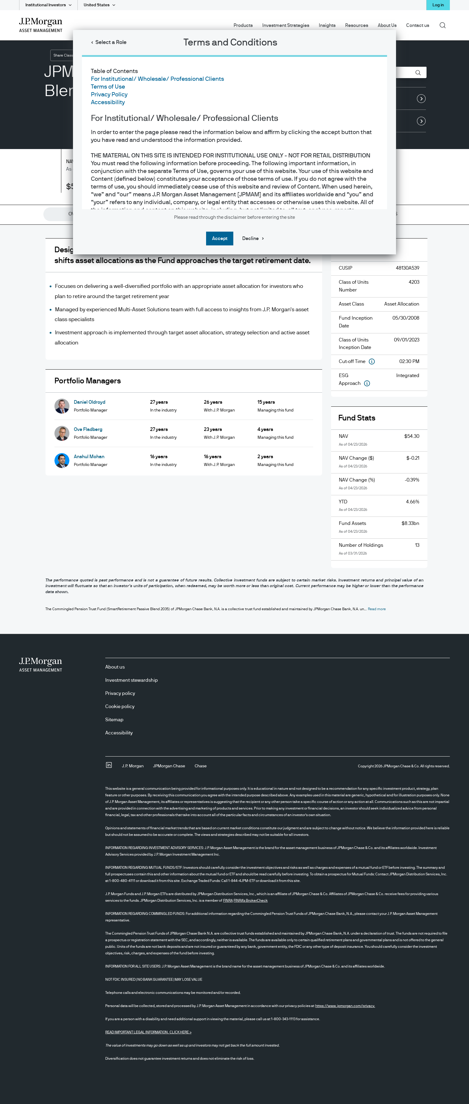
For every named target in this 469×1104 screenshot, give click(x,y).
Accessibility (108, 102)
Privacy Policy (109, 95)
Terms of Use (108, 87)
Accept (219, 238)
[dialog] (234, 552)
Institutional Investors (45, 5)
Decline (250, 238)
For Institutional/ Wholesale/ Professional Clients (157, 79)
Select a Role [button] (111, 42)
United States (96, 5)
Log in (438, 5)
